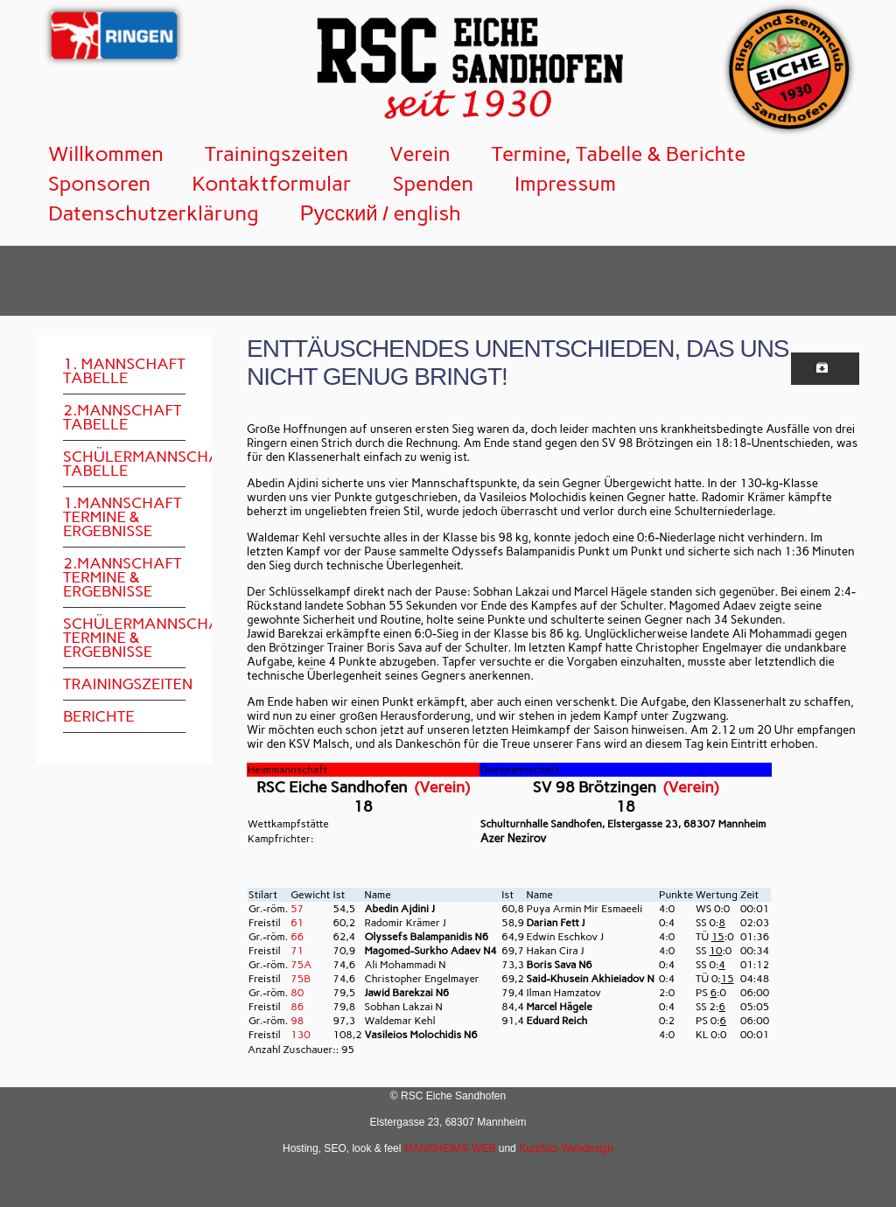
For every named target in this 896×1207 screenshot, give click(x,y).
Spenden (433, 183)
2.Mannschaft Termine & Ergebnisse (122, 577)
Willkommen (106, 153)
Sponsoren (99, 183)
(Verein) (442, 787)
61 (297, 923)
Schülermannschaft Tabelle (124, 464)
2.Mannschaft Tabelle (122, 417)
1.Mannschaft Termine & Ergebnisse (122, 517)
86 (297, 1007)
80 (297, 993)
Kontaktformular (272, 183)
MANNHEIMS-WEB (450, 1148)
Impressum (565, 183)
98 (297, 1021)
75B (300, 979)
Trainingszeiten (276, 153)
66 (297, 937)
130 (300, 1035)
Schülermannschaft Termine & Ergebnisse (124, 638)
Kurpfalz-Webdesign (566, 1148)
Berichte (99, 716)
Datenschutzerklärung (153, 213)
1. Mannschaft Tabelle (124, 371)
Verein (420, 153)
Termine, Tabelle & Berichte (619, 153)
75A (301, 965)
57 (297, 909)
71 (297, 951)
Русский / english (380, 213)
